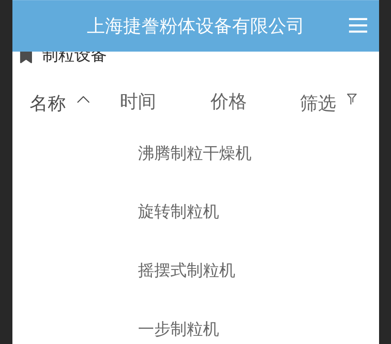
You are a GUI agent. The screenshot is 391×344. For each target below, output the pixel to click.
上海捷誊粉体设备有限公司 (196, 25)
